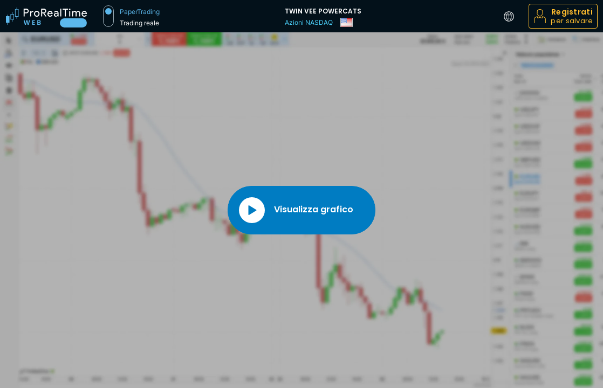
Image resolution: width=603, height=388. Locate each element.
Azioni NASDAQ (309, 22)
